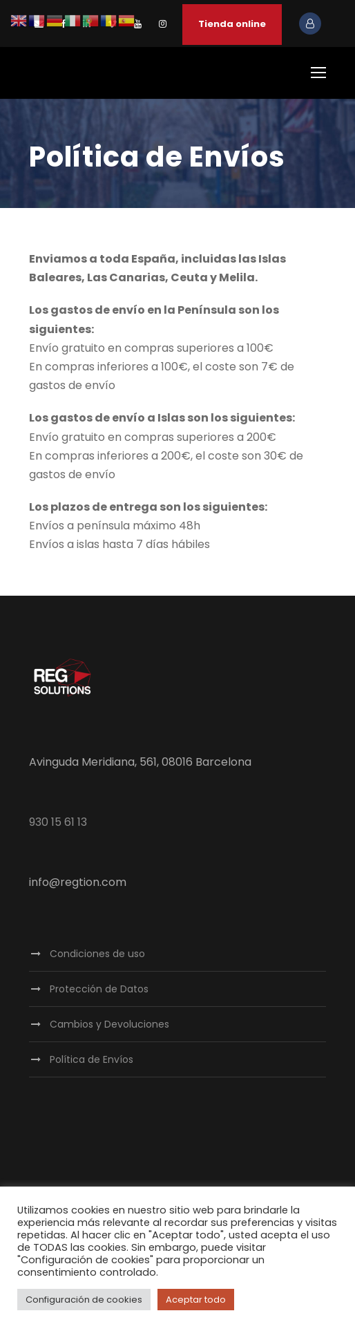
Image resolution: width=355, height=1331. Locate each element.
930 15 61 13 (58, 822)
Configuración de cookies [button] (84, 1299)
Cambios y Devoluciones (109, 1024)
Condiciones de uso (97, 954)
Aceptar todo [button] (196, 1299)
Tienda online (232, 23)
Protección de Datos (99, 989)
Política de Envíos (91, 1059)
